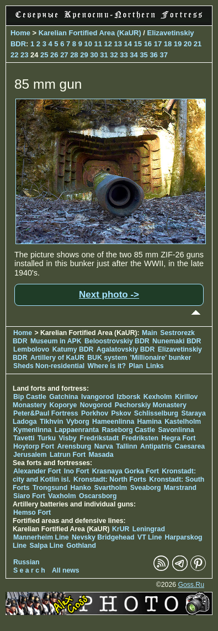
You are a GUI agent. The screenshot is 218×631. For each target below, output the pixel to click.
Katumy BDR (73, 349)
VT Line (149, 537)
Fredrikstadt (99, 438)
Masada (101, 455)
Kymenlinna (32, 430)
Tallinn (126, 446)
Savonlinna (176, 430)
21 (197, 44)
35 (143, 55)
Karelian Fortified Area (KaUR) (90, 33)
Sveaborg (145, 488)
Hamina (149, 421)
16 (148, 44)
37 (163, 55)
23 (24, 55)
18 (168, 44)
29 (84, 55)
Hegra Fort (178, 438)
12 (108, 44)
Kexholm (157, 397)
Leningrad (148, 529)
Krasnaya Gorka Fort (125, 471)
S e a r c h (29, 570)
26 (54, 55)
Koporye (63, 405)
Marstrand (180, 488)
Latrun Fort (68, 455)
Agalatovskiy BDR (126, 349)
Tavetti (24, 438)
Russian (26, 562)
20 (188, 44)
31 (104, 55)
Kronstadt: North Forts (110, 479)
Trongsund (50, 488)
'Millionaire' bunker (161, 358)
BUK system (107, 358)
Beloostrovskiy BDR (117, 341)
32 (114, 55)
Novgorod (96, 405)
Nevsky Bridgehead (103, 537)
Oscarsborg (98, 496)
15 (138, 44)
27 (64, 55)
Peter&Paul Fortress (45, 413)
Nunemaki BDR (176, 341)
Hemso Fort (32, 512)
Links (155, 366)
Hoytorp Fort (33, 446)
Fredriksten (139, 438)
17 (158, 44)
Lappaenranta (77, 430)
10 (88, 44)
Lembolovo (31, 349)
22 (14, 55)
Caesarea (190, 446)
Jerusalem (30, 455)
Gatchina (63, 397)
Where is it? (107, 366)
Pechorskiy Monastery (151, 405)
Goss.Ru (191, 585)
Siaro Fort (29, 496)
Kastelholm (182, 421)
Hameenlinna (113, 421)
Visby (67, 438)
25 (44, 55)
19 (178, 44)
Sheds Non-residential (50, 366)
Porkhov (94, 413)
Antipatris (156, 446)
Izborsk (129, 397)
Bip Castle (29, 397)
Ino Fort (76, 471)
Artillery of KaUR (57, 358)
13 (118, 44)
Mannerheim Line (41, 537)
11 (98, 44)
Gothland (81, 545)
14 (128, 44)
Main (149, 333)
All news (65, 570)
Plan (136, 366)
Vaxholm (62, 496)
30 (94, 55)
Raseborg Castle (128, 430)
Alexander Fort (37, 471)
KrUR (120, 529)
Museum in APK (56, 341)
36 (153, 55)
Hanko (81, 488)
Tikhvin (51, 421)
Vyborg (77, 421)
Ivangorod (97, 397)
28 (74, 55)
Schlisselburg (156, 413)
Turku (47, 438)
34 (133, 55)
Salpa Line (46, 545)
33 (123, 55)
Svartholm (110, 488)
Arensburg (74, 446)
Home (20, 33)
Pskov (121, 413)
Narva (103, 446)
